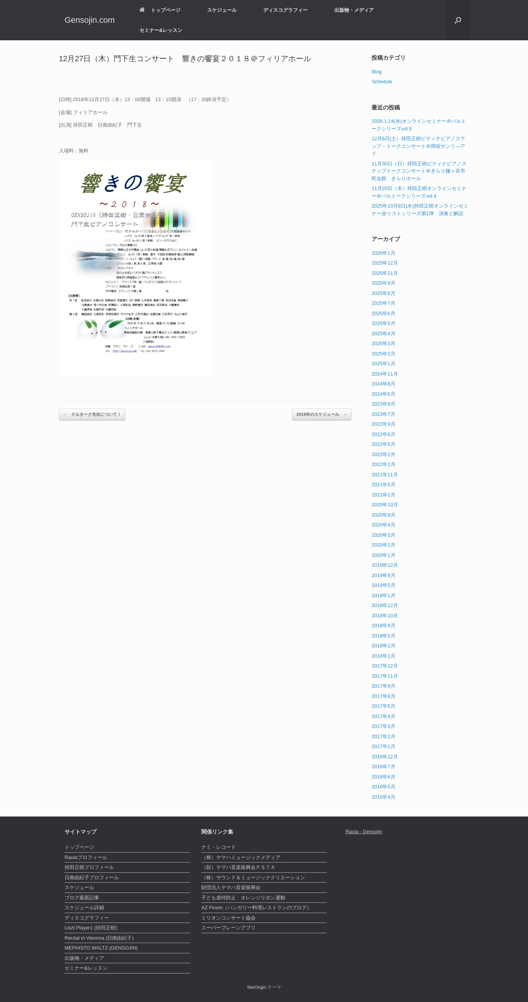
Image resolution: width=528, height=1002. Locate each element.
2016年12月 (384, 756)
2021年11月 (384, 474)
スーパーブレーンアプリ (228, 928)
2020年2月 (383, 545)
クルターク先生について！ (92, 414)
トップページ (159, 10)
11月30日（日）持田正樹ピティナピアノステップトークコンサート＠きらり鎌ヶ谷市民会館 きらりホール (418, 171)
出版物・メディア (354, 10)
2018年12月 (384, 605)
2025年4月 (383, 333)
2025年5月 (383, 323)
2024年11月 (384, 374)
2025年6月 (383, 313)
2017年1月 (383, 746)
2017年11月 (384, 676)
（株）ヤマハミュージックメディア (240, 857)
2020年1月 (383, 555)
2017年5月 (383, 706)
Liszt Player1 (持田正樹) (91, 928)
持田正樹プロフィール (89, 867)
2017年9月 (383, 686)
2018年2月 (383, 645)
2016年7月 (383, 766)
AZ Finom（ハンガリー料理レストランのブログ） (256, 907)
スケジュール (222, 10)
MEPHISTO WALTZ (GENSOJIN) (101, 948)
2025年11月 (384, 273)
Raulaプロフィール (86, 857)
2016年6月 (383, 777)
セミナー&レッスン (160, 30)
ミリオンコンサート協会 (228, 918)
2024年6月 (383, 394)
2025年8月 (383, 293)
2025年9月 (383, 283)
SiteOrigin (256, 987)
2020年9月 (383, 515)
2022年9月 (383, 424)
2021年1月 (383, 495)
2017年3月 (383, 726)
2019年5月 (383, 585)
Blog (376, 72)
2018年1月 (383, 656)
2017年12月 (384, 666)
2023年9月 (383, 404)
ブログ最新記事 (82, 898)
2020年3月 (383, 535)
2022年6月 (383, 434)
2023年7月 (383, 414)
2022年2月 (383, 454)
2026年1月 (383, 253)
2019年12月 (384, 565)
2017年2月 (383, 736)
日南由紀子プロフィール (92, 877)
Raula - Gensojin (363, 831)
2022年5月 (383, 444)
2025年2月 (383, 354)
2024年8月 (383, 384)
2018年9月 (383, 625)
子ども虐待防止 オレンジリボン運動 (243, 898)
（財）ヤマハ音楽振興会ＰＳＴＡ (238, 867)
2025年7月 (383, 303)
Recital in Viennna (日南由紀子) (99, 938)
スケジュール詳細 (84, 907)
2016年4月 (383, 797)
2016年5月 (383, 787)
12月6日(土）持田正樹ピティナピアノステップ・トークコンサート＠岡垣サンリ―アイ (418, 146)
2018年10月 (384, 615)
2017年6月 (383, 696)
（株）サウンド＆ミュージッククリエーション (253, 877)
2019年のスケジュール (321, 414)
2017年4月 (383, 716)
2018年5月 (383, 636)
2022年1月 (383, 464)
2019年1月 (383, 595)
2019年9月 (383, 575)
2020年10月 (384, 504)
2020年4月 (383, 525)
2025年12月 (384, 263)
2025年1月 (383, 363)
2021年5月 (383, 484)
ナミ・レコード (218, 847)
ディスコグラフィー (285, 10)
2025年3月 (383, 343)
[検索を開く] (458, 20)
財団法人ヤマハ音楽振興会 (231, 887)
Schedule (381, 81)
